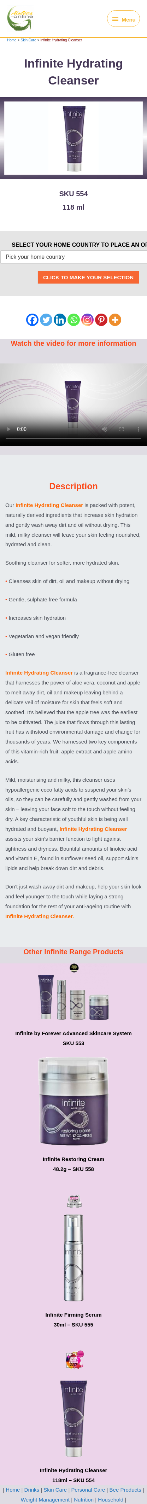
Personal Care (88, 1490)
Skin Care (55, 1490)
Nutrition (83, 1500)
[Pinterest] (101, 320)
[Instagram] (87, 320)
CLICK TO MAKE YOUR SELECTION (88, 277)
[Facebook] (32, 320)
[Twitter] (46, 320)
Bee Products (125, 1490)
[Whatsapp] (73, 320)
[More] (115, 320)
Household (110, 1500)
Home (12, 1490)
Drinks (32, 1490)
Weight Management (46, 1500)
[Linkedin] (60, 320)
